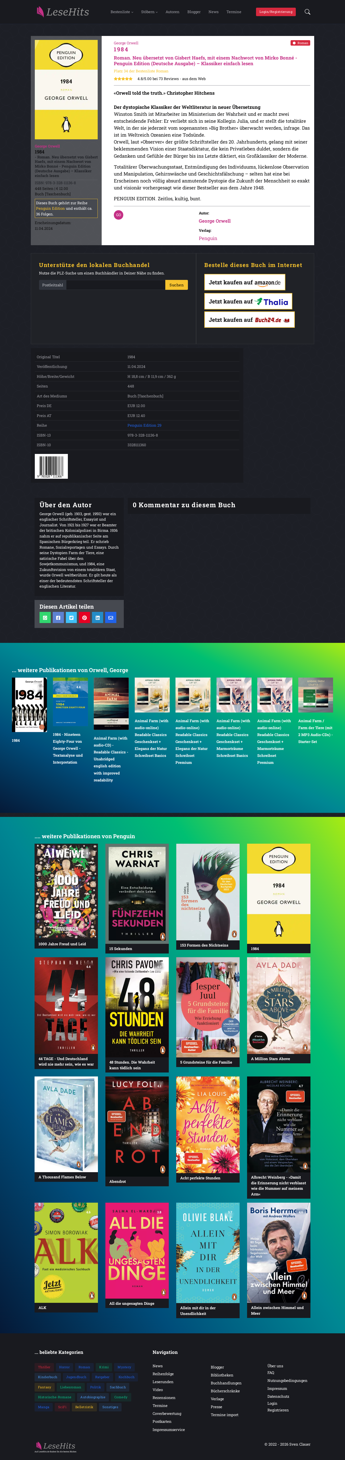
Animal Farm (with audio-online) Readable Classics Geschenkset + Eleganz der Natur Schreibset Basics (152, 741)
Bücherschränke (225, 1393)
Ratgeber (102, 1380)
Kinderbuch (47, 1380)
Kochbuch (127, 1380)
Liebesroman (71, 1390)
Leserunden (163, 1384)
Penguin (208, 241)
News (213, 13)
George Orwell (215, 224)
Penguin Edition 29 (144, 428)
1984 (16, 743)
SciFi (62, 1410)
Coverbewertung (167, 1416)
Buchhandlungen (226, 1385)
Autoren (172, 13)
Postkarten (162, 1424)
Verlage (217, 1401)
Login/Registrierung (276, 13)
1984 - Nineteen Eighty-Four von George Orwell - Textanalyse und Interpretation (68, 751)
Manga (43, 1410)
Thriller (44, 1370)
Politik (95, 1390)
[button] (306, 13)
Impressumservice (169, 1432)
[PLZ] (116, 288)
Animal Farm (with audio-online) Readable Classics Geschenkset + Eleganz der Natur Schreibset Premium (192, 744)
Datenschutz (278, 1399)
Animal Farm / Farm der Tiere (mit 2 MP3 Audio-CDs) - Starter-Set (315, 734)
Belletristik (84, 1410)
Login (272, 1406)
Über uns (275, 1368)
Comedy (121, 1400)
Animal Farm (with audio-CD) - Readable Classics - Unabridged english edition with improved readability (111, 762)
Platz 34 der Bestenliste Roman (141, 73)
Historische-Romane (55, 1400)
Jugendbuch (76, 1380)
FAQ (270, 1375)
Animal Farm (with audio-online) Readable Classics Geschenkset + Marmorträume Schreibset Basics (233, 741)
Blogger (194, 13)
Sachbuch (118, 1390)
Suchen (177, 287)
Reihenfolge (163, 1376)
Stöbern (148, 13)
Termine (233, 13)
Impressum (277, 1391)
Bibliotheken (222, 1377)
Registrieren (278, 1412)
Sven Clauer (299, 1447)
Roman (300, 46)
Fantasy (44, 1390)
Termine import (224, 1417)
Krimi (104, 1370)
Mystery (124, 1370)
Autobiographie (92, 1400)
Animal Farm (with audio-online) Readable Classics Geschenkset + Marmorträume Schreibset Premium (274, 744)
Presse (216, 1409)
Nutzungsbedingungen (287, 1383)
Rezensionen (164, 1400)
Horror (64, 1370)
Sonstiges (110, 1410)
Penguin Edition (50, 211)
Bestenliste (120, 13)
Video (158, 1392)
